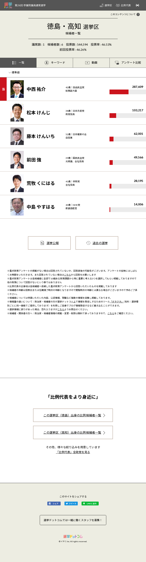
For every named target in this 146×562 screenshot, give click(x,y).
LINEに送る (92, 503)
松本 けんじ (38, 112)
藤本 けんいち (41, 136)
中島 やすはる (41, 207)
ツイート (72, 503)
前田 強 (34, 159)
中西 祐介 (36, 89)
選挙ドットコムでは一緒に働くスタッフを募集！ (73, 520)
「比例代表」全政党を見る (73, 452)
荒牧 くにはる (41, 183)
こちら (67, 274)
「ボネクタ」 (117, 301)
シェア (55, 503)
